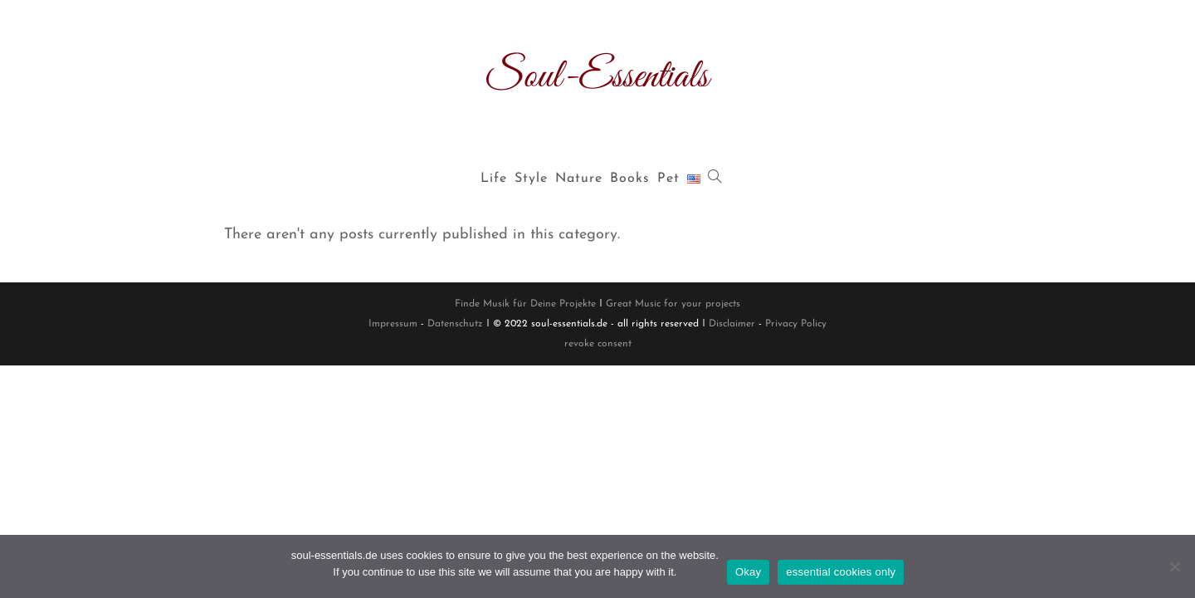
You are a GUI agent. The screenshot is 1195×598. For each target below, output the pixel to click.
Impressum (392, 324)
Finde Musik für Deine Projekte (525, 304)
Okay (748, 572)
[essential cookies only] (1174, 566)
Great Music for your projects (673, 304)
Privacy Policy (796, 324)
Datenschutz (455, 324)
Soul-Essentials (597, 77)
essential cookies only (840, 572)
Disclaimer (732, 324)
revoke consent (598, 344)
